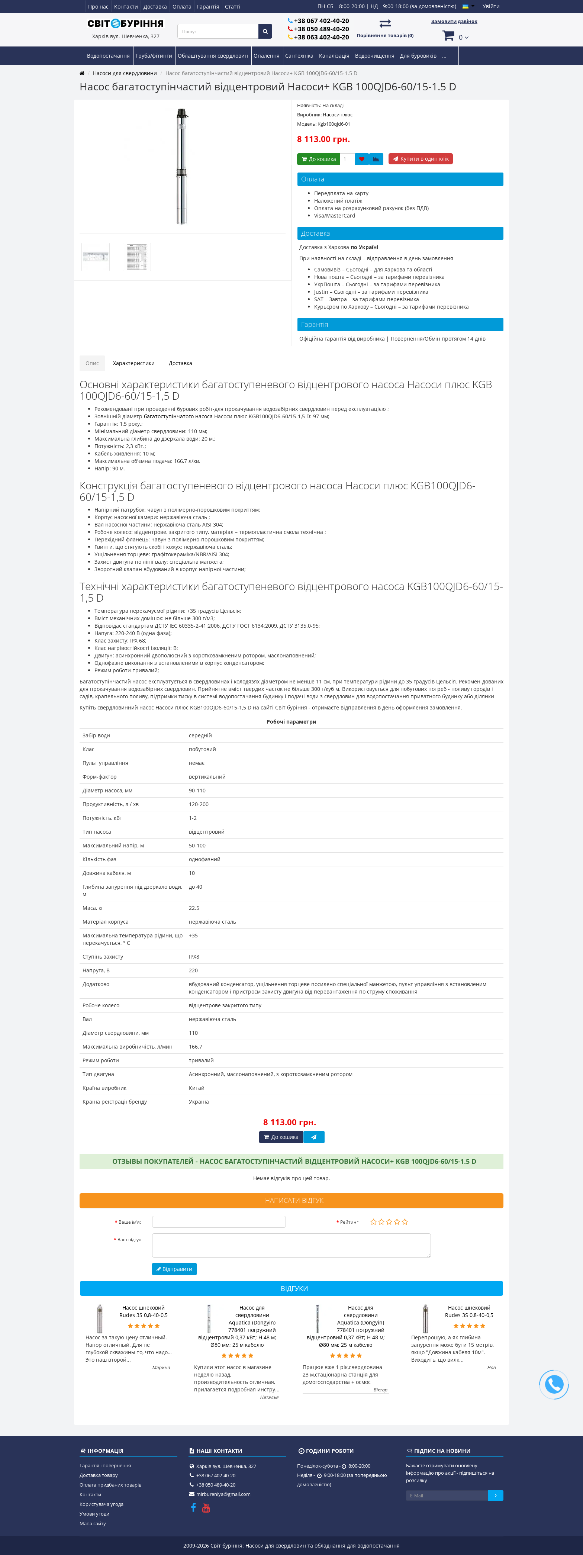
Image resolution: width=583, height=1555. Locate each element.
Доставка (155, 6)
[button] (454, 35)
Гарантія (208, 6)
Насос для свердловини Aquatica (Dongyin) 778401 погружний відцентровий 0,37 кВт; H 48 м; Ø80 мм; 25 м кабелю (237, 1326)
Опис (92, 363)
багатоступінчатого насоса (178, 416)
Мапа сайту (93, 1523)
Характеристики (134, 363)
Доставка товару (99, 1475)
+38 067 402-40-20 (321, 20)
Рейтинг (349, 1222)
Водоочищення (375, 55)
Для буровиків (419, 55)
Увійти (491, 6)
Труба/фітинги (154, 55)
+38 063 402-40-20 (321, 37)
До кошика (318, 158)
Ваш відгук (129, 1239)
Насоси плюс (337, 114)
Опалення (267, 55)
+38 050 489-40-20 (321, 29)
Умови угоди (94, 1513)
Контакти (126, 6)
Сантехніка (300, 55)
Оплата (182, 6)
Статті (233, 6)
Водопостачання (109, 55)
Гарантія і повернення (105, 1465)
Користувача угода (101, 1504)
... (444, 55)
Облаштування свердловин (213, 55)
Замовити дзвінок (454, 21)
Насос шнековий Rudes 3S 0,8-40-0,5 (143, 1311)
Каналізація (335, 55)
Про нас (98, 6)
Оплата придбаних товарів (110, 1484)
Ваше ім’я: (130, 1222)
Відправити (174, 1268)
